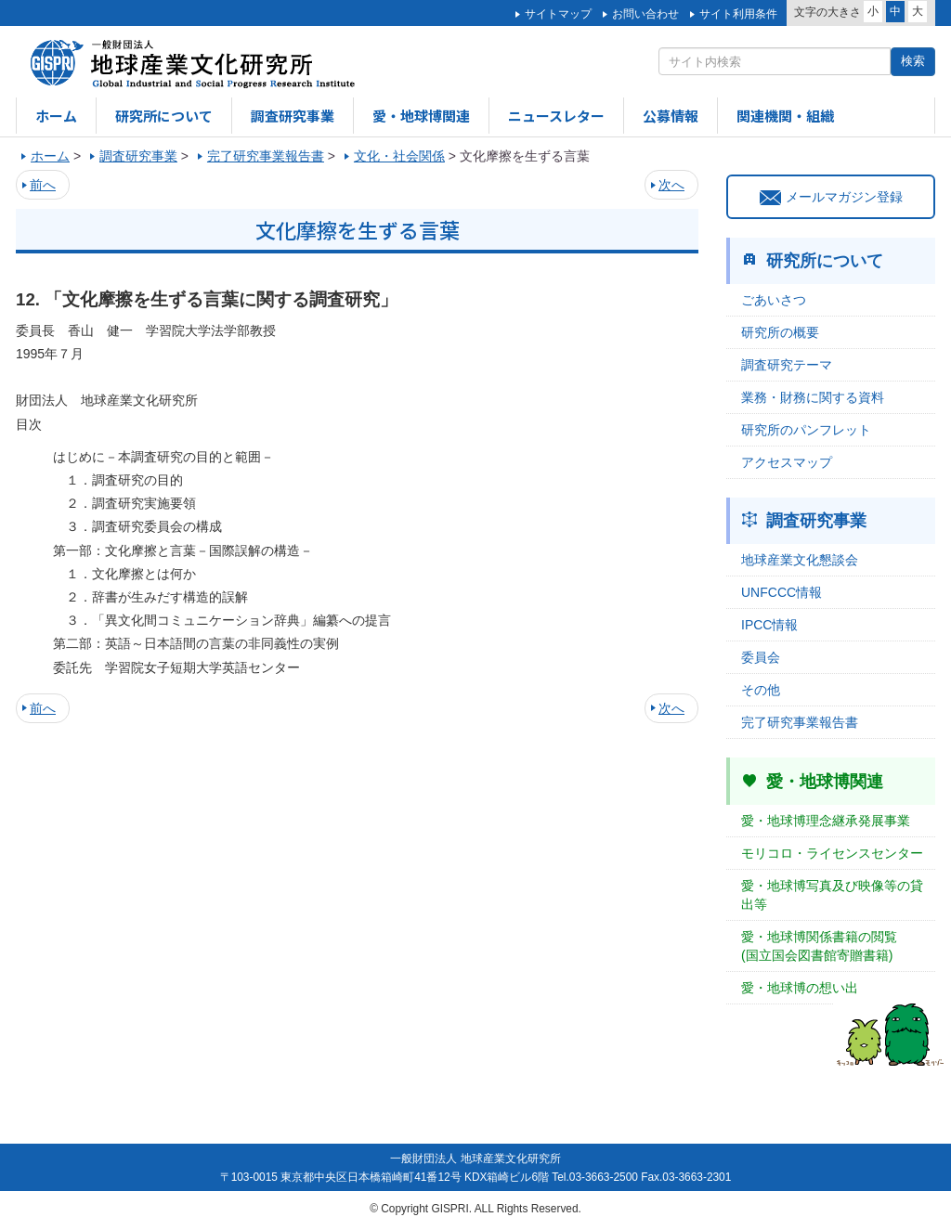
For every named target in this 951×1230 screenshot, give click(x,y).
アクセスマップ (786, 462)
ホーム (56, 115)
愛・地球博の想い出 (799, 987)
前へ (43, 184)
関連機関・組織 (785, 115)
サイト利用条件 (738, 13)
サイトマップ (558, 13)
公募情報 (670, 115)
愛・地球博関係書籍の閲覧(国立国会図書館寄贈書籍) (819, 946)
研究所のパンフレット (806, 429)
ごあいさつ (773, 299)
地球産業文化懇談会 (799, 559)
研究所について (164, 115)
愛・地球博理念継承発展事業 (825, 820)
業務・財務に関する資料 (812, 397)
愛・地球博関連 (421, 115)
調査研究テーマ (786, 364)
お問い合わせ (645, 13)
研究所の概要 (780, 332)
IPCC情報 (769, 624)
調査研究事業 (292, 115)
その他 (760, 689)
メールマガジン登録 (831, 196)
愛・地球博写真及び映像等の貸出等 (832, 895)
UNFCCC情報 (781, 592)
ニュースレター (556, 115)
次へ (671, 184)
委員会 (760, 657)
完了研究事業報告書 (799, 722)
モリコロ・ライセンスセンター (832, 853)
